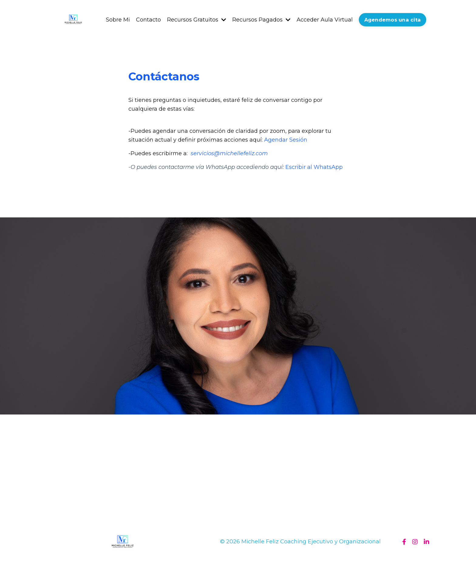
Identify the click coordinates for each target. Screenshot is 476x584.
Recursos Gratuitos (196, 19)
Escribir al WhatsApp (314, 167)
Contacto (148, 19)
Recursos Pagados (261, 19)
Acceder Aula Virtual (325, 19)
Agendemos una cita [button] (392, 20)
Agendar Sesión (285, 139)
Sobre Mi (118, 19)
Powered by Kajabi (409, 568)
